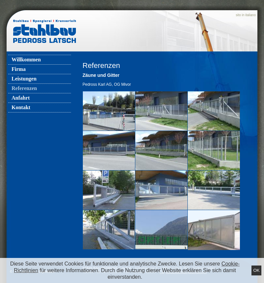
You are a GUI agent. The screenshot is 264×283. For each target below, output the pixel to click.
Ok (256, 270)
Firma (19, 69)
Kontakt (21, 107)
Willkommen (26, 59)
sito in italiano (246, 15)
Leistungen (24, 78)
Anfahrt (21, 98)
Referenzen (24, 88)
